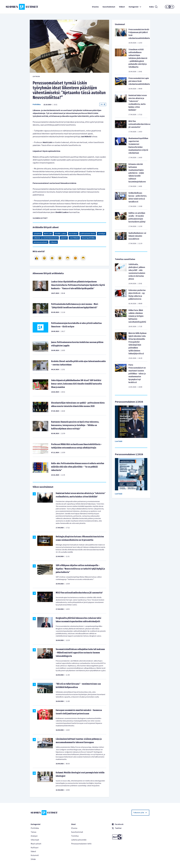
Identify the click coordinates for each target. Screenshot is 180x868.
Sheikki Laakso (60, 233)
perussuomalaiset (40, 242)
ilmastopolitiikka (88, 238)
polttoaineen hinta (87, 233)
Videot (122, 6)
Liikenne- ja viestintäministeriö (46, 238)
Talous (33, 832)
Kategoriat (135, 6)
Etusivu (95, 6)
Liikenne (53, 242)
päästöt (64, 238)
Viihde (33, 859)
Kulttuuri (34, 847)
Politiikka (37, 104)
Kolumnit (35, 855)
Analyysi (34, 836)
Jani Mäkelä (74, 238)
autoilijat (101, 233)
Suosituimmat (109, 6)
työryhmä (37, 233)
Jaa (102, 104)
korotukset (73, 233)
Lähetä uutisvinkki (78, 840)
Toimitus (75, 836)
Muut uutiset (36, 843)
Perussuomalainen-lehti (81, 843)
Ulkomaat (35, 840)
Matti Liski (48, 233)
